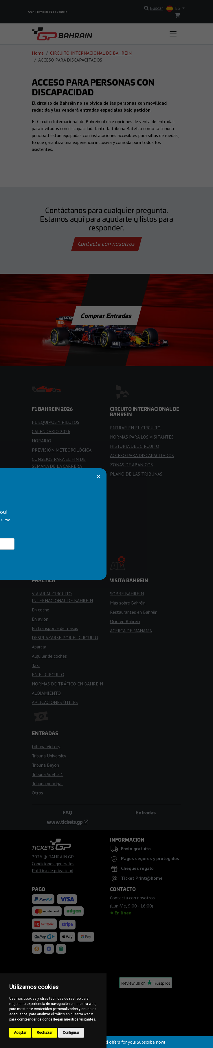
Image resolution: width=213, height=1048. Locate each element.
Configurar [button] (71, 1033)
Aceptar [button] (20, 1033)
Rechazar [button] (44, 1033)
